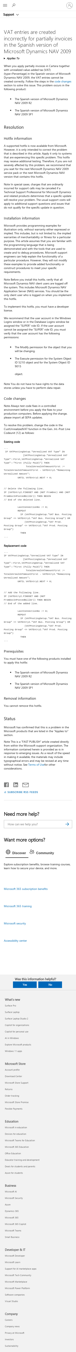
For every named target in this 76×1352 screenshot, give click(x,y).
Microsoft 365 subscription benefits (26, 889)
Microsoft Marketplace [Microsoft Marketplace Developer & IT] (16, 1281)
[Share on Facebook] (7, 783)
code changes (63, 81)
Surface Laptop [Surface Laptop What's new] (12, 1012)
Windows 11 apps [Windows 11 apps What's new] (13, 1051)
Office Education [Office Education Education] (13, 1153)
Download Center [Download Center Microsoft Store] (13, 1076)
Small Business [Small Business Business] (12, 1237)
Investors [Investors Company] (9, 1339)
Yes (25, 985)
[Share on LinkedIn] (14, 783)
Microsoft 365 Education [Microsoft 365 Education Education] (17, 1146)
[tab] (17, 853)
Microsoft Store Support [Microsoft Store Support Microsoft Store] (16, 1082)
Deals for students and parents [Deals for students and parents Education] (20, 1166)
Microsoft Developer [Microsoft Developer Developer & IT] (15, 1255)
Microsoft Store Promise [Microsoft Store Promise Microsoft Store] (17, 1102)
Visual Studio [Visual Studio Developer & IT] (11, 1301)
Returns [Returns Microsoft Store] (9, 1089)
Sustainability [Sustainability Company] (11, 1345)
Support (9, 14)
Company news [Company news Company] (12, 1326)
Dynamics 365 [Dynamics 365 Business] (12, 1211)
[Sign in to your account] (69, 5)
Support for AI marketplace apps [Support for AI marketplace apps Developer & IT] (20, 1268)
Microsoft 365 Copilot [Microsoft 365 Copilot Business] (15, 1224)
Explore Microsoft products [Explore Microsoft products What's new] (18, 1044)
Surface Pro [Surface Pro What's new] (10, 1005)
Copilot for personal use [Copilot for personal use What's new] (16, 1031)
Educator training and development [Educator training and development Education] (22, 1159)
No (50, 985)
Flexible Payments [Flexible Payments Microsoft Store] (13, 1108)
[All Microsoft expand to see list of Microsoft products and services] (5, 5)
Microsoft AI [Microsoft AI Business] (11, 1191)
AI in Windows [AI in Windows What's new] (12, 1038)
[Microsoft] (38, 3)
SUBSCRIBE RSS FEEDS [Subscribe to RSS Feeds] (22, 792)
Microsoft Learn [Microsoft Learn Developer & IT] (12, 1262)
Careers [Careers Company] (9, 1319)
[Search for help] (14, 5)
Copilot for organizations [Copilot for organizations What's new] (17, 1025)
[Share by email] (24, 783)
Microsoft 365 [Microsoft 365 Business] (11, 1217)
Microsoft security (15, 923)
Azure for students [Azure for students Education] (14, 1172)
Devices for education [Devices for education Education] (15, 1133)
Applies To (13, 58)
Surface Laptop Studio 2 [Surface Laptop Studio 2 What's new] (16, 1018)
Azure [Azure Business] (8, 1204)
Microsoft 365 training (18, 906)
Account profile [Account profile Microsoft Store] (12, 1069)
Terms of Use (36, 764)
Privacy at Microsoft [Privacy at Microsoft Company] (14, 1332)
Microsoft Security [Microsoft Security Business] (14, 1198)
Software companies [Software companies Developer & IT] (15, 1294)
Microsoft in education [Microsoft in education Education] (16, 1127)
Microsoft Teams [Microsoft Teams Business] (13, 1230)
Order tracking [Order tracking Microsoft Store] (12, 1095)
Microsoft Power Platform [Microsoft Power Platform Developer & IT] (17, 1288)
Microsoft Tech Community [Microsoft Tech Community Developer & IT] (18, 1275)
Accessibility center (15, 940)
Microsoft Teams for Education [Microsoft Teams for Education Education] (20, 1140)
